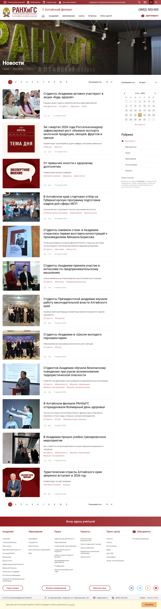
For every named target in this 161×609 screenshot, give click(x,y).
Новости (110, 539)
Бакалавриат (33, 539)
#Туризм (66, 485)
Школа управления (87, 548)
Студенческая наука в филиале (65, 546)
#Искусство (71, 249)
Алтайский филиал (58, 9)
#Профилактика (50, 106)
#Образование (76, 213)
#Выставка (59, 249)
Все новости (140, 124)
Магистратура (33, 546)
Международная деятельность (13, 565)
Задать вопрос (13, 588)
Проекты (128, 171)
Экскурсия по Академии (11, 572)
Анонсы (109, 543)
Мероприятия (130, 147)
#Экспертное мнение (52, 176)
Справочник (51, 2)
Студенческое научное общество (62, 551)
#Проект (58, 347)
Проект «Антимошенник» (115, 561)
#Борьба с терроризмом (80, 384)
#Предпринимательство (76, 282)
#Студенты (63, 106)
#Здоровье (75, 106)
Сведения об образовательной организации (107, 2)
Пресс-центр (18, 69)
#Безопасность (61, 384)
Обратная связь (99, 588)
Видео (109, 550)
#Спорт (58, 419)
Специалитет (33, 543)
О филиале (6, 539)
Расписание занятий (16, 2)
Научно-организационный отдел (63, 571)
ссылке (72, 604)
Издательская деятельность (64, 539)
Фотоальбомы (112, 546)
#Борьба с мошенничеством (78, 387)
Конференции (59, 566)
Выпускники (7, 557)
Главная (6, 69)
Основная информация (140, 539)
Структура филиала (9, 543)
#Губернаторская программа (56, 213)
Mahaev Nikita (152, 598)
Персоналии (7, 546)
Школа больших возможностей (86, 540)
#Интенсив (59, 282)
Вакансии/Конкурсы (10, 568)
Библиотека (36, 2)
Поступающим (131, 165)
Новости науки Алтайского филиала (63, 556)
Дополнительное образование (39, 550)
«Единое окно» (85, 557)
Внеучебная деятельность (12, 550)
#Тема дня (48, 147)
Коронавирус (111, 557)
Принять (149, 604)
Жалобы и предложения (56, 588)
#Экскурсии (60, 318)
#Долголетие (79, 176)
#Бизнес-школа (90, 213)
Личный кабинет (69, 2)
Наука (127, 153)
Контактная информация (11, 576)
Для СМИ (110, 554)
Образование (130, 159)
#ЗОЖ (84, 106)
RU (151, 2)
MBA (30, 554)
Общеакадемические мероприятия (61, 562)
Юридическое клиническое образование (89, 553)
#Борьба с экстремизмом (54, 387)
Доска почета (7, 561)
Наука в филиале (60, 543)
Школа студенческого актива (90, 544)
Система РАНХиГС (9, 554)
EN (156, 2)
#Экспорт (58, 147)
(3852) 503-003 (148, 9)
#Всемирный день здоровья (74, 419)
